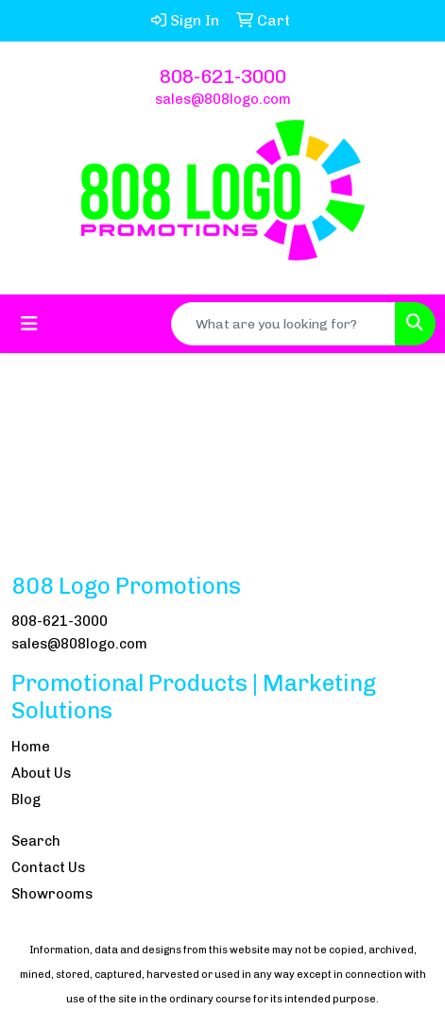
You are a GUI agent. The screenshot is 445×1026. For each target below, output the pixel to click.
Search (35, 841)
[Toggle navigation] (29, 324)
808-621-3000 (223, 76)
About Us (41, 773)
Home (30, 746)
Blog (26, 799)
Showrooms (52, 893)
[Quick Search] (283, 323)
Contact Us (48, 867)
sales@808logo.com (223, 99)
